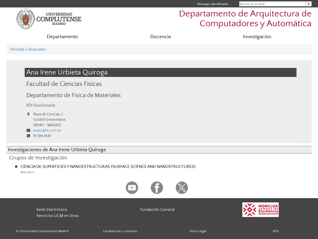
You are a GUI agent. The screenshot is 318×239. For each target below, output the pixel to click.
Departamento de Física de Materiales (73, 95)
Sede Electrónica (51, 209)
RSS (276, 231)
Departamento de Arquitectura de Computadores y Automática (245, 19)
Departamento (62, 37)
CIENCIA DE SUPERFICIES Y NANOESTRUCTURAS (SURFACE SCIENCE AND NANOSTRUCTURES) (107, 166)
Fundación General (157, 209)
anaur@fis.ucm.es (47, 130)
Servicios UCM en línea (57, 215)
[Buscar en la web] (309, 3)
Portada (17, 49)
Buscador (37, 49)
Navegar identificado (212, 4)
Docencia (160, 37)
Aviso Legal (198, 231)
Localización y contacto (120, 231)
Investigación (257, 37)
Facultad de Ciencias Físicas (64, 84)
